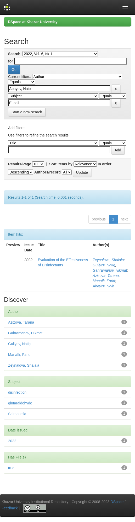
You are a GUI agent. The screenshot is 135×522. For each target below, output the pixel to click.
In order (104, 164)
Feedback (10, 508)
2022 (12, 441)
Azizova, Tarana (106, 275)
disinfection (17, 392)
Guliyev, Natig (104, 265)
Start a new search (27, 112)
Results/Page (19, 164)
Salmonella (17, 414)
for (10, 61)
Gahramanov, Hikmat (110, 270)
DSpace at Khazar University (33, 22)
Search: (14, 54)
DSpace (117, 502)
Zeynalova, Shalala (108, 260)
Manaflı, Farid (104, 281)
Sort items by (60, 164)
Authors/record (47, 172)
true (11, 468)
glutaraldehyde (20, 403)
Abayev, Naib (103, 286)
